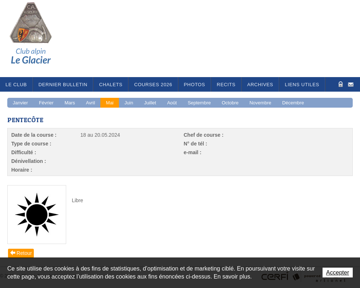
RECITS (226, 84)
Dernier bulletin (63, 84)
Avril (90, 102)
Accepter (337, 272)
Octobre (230, 102)
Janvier (20, 102)
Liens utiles (302, 84)
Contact (350, 84)
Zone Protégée (340, 84)
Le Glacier (36, 38)
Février (46, 102)
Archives (260, 84)
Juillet (150, 102)
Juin (128, 102)
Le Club (16, 84)
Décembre (293, 102)
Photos (194, 84)
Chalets (111, 84)
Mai (109, 102)
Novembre (260, 102)
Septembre (199, 102)
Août (172, 102)
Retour (24, 253)
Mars (69, 102)
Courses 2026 (153, 84)
